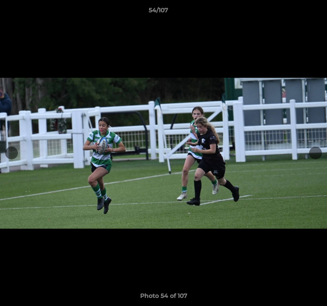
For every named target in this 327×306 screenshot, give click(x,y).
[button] (296, 12)
